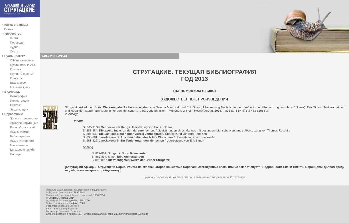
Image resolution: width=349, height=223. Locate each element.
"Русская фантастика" (61, 192)
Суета (14, 51)
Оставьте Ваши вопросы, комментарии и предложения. (76, 189)
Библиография (20, 136)
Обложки (16, 105)
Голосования (19, 145)
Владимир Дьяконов (70, 211)
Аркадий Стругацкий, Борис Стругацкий (70, 195)
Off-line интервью (22, 60)
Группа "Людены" (22, 73)
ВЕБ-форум (18, 82)
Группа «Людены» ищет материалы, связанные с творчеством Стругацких (195, 177)
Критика (15, 69)
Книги (14, 38)
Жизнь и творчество (24, 118)
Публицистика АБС (23, 65)
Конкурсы (16, 78)
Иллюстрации (19, 100)
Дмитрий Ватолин (58, 200)
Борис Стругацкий (22, 127)
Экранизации (19, 109)
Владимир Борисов (68, 205)
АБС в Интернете (22, 140)
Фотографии (18, 96)
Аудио (14, 47)
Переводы (17, 42)
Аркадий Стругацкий (24, 123)
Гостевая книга (20, 87)
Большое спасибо (22, 149)
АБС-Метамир (19, 131)
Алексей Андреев (58, 203)
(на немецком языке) (194, 90)
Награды (16, 154)
